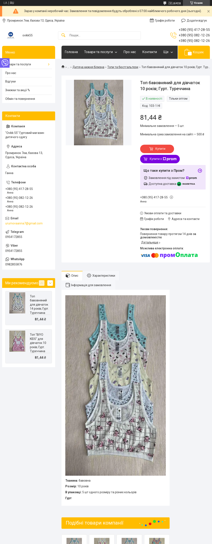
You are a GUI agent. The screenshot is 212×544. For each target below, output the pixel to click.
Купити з (163, 159)
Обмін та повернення (20, 98)
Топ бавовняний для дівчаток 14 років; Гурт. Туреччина (39, 305)
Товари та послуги (98, 52)
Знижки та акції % (17, 90)
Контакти (149, 52)
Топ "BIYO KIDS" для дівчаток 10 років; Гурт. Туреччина (38, 343)
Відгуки (10, 81)
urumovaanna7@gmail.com (24, 223)
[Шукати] (63, 35)
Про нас (129, 52)
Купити (160, 148)
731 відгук (174, 2)
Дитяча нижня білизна (88, 67)
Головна (71, 52)
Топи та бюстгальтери (122, 67)
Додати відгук (197, 20)
